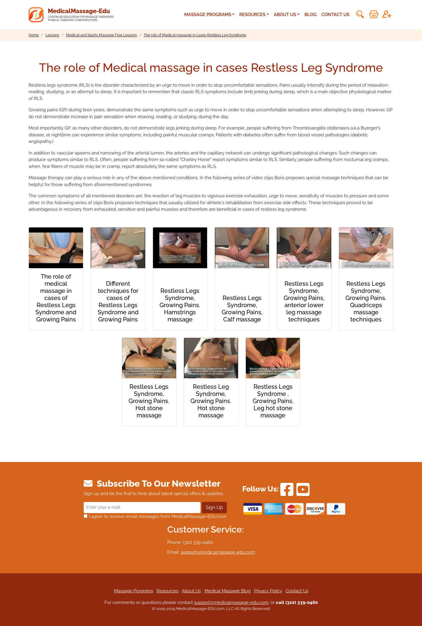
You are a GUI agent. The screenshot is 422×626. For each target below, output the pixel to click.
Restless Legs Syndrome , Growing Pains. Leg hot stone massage (273, 401)
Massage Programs (133, 591)
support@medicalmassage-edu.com (218, 552)
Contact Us (335, 14)
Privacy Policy (268, 591)
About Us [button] (285, 14)
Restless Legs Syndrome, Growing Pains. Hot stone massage (149, 401)
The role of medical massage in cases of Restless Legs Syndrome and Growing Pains (55, 298)
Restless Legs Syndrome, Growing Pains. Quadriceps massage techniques (366, 301)
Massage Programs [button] (207, 14)
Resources (167, 591)
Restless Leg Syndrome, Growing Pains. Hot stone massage (210, 401)
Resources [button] (252, 14)
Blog (310, 14)
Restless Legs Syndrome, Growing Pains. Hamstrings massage (180, 305)
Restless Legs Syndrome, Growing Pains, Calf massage (242, 308)
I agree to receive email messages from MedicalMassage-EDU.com (155, 516)
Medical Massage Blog (227, 591)
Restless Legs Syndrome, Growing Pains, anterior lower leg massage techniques (304, 301)
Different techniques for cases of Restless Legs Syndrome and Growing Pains (118, 301)
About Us (191, 591)
